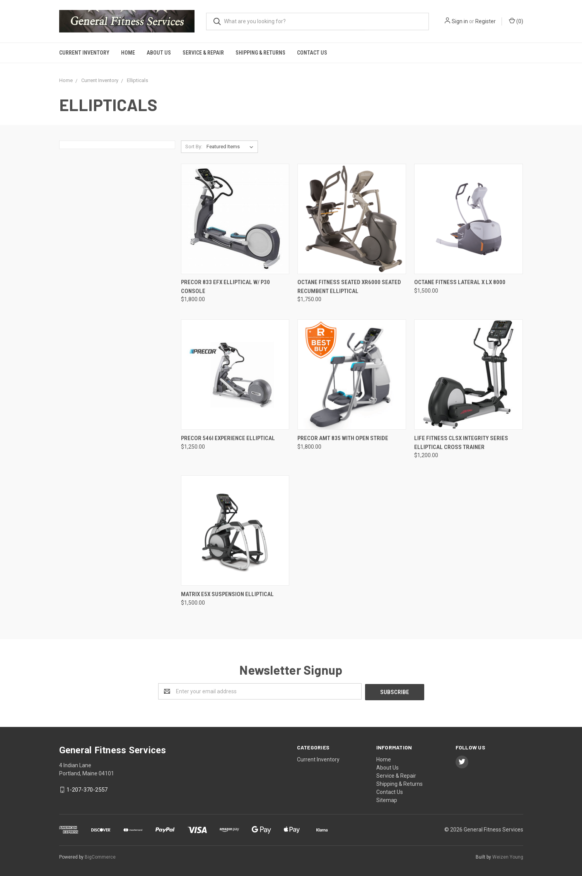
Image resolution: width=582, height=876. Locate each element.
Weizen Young (507, 856)
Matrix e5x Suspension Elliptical (227, 594)
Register (485, 21)
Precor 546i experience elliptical (228, 438)
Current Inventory (84, 53)
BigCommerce (100, 856)
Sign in (460, 21)
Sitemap (386, 799)
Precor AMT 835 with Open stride (342, 438)
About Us (159, 53)
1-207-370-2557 (87, 788)
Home (128, 53)
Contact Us (312, 53)
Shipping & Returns (260, 53)
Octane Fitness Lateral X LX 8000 (459, 282)
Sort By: (193, 146)
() (516, 20)
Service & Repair (203, 53)
